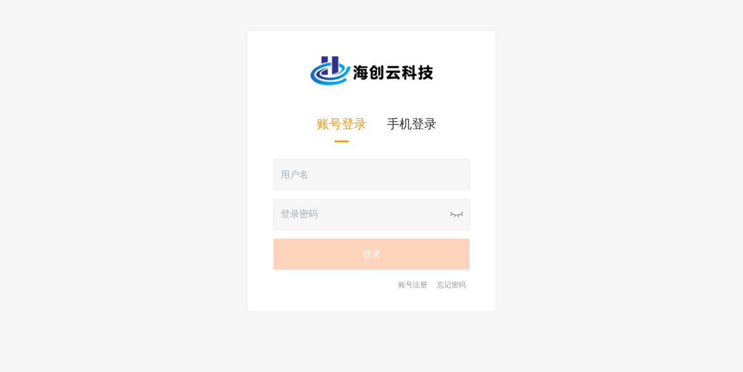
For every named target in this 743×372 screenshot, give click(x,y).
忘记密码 (451, 285)
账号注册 (412, 285)
